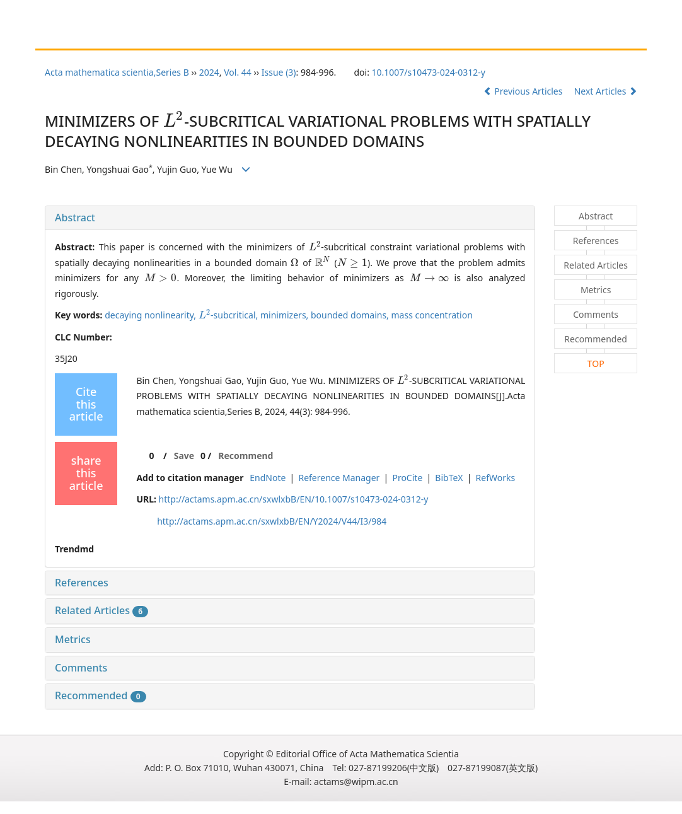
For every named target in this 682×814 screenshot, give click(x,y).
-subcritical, (229, 315)
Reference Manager (338, 478)
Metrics (73, 639)
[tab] (290, 218)
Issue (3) (279, 72)
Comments (81, 668)
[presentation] (174, 120)
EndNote (268, 478)
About (111, 36)
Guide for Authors (178, 36)
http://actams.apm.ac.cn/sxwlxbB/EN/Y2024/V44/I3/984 (271, 521)
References (81, 583)
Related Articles (101, 610)
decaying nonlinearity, (152, 315)
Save (184, 456)
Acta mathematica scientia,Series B (117, 72)
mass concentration (432, 315)
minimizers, (285, 315)
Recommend (245, 456)
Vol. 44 (237, 72)
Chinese (433, 36)
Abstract (75, 217)
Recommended (100, 695)
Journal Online (370, 36)
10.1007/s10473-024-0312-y (428, 72)
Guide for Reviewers (276, 36)
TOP (595, 363)
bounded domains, (351, 315)
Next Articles (605, 91)
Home (68, 36)
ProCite (407, 478)
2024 (209, 72)
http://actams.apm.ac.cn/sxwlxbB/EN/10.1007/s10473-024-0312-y (294, 499)
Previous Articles (524, 91)
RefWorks (496, 478)
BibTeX (449, 478)
